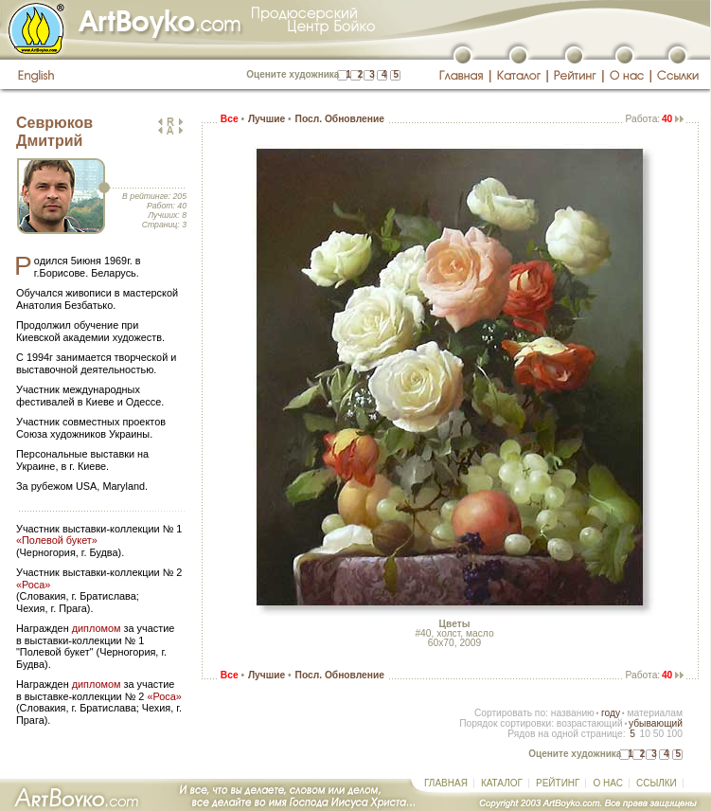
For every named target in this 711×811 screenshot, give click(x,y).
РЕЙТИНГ (557, 783)
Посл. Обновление (339, 119)
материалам (655, 713)
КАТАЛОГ (502, 783)
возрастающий (590, 723)
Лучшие (266, 119)
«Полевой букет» (57, 540)
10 (644, 734)
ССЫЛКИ (656, 783)
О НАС (607, 783)
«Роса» (33, 584)
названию (573, 713)
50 (658, 734)
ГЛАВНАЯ (446, 783)
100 (675, 734)
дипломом (96, 628)
